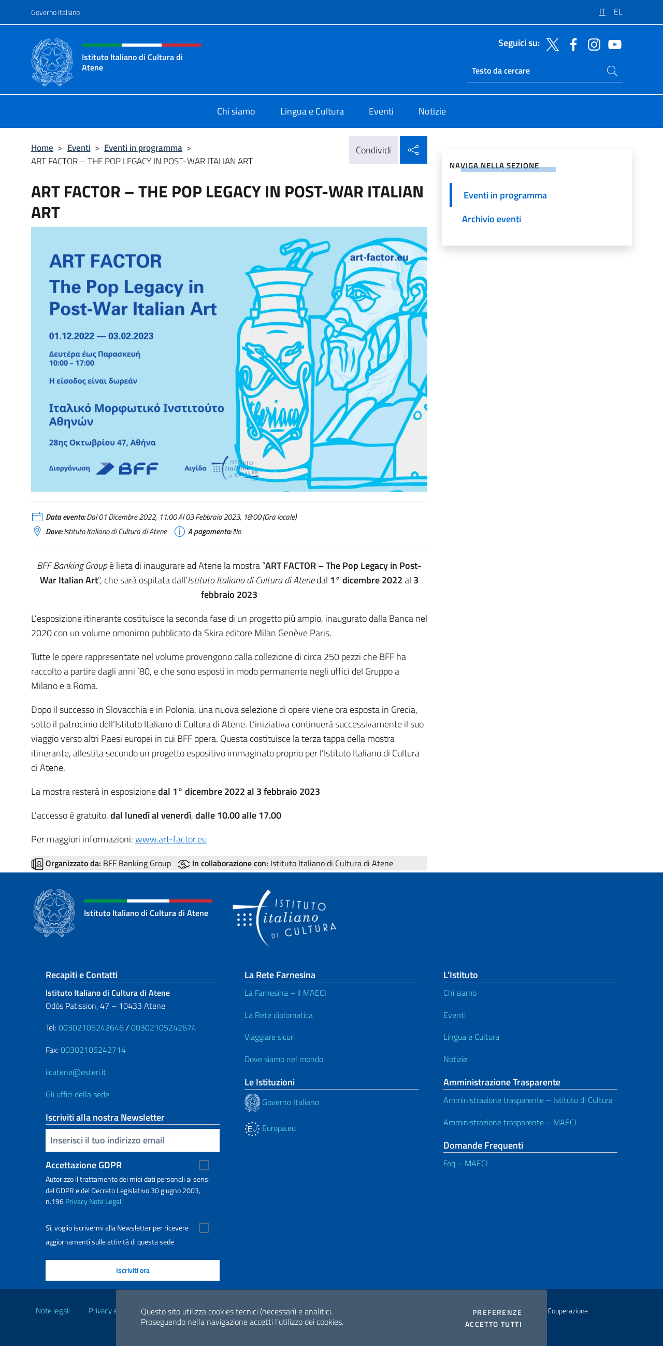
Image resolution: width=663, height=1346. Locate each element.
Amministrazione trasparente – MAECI (509, 1122)
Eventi (79, 147)
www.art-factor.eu (171, 839)
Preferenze (497, 1312)
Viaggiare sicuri (269, 1036)
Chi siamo (460, 992)
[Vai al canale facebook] (570, 43)
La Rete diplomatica (278, 1015)
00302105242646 (91, 1027)
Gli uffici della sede (77, 1094)
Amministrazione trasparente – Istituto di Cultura (528, 1100)
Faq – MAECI (465, 1163)
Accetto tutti (493, 1324)
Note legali (53, 1310)
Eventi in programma (143, 147)
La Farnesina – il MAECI (285, 992)
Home (42, 147)
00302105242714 (93, 1049)
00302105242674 (163, 1027)
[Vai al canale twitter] (550, 43)
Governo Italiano (55, 12)
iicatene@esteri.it (76, 1072)
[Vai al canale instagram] (591, 43)
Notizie (455, 1059)
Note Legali (106, 1201)
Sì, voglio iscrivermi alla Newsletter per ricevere (117, 1228)
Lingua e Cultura (471, 1036)
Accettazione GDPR (84, 1165)
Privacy (76, 1201)
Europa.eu (270, 1128)
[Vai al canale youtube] (612, 43)
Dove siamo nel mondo (283, 1059)
